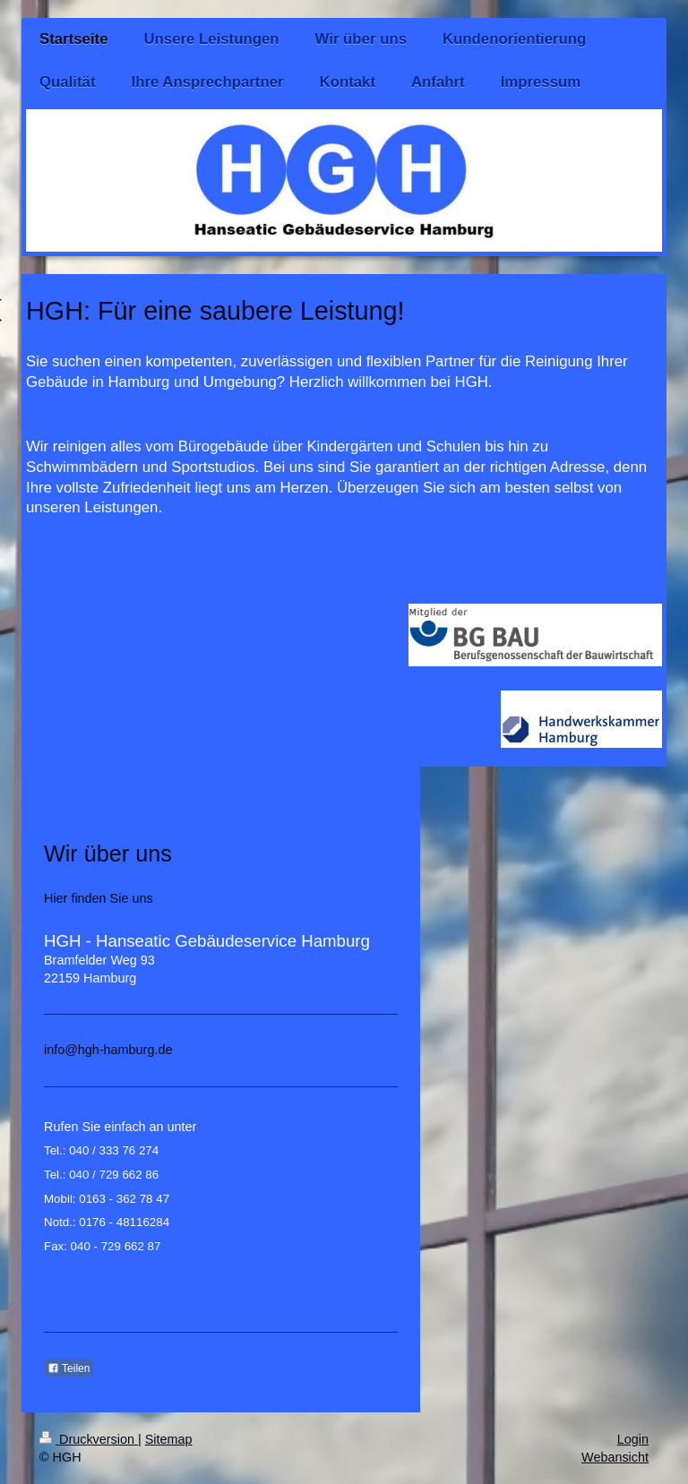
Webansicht (615, 1457)
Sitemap (169, 1439)
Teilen (68, 1368)
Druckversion (88, 1439)
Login (633, 1439)
